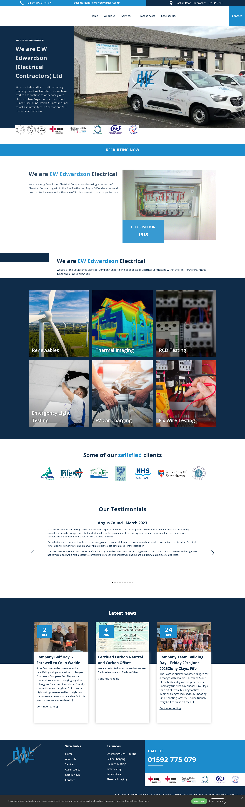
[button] (112, 582)
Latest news (147, 16)
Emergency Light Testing (121, 754)
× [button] (242, 798)
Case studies (169, 16)
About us (109, 16)
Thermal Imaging (117, 779)
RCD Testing (114, 769)
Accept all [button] (199, 801)
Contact (70, 780)
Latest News (72, 774)
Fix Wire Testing (116, 764)
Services (70, 764)
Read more (144, 801)
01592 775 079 (172, 759)
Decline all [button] (217, 801)
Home (94, 16)
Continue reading (47, 706)
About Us (70, 759)
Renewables (114, 774)
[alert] (122, 801)
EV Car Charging (116, 759)
